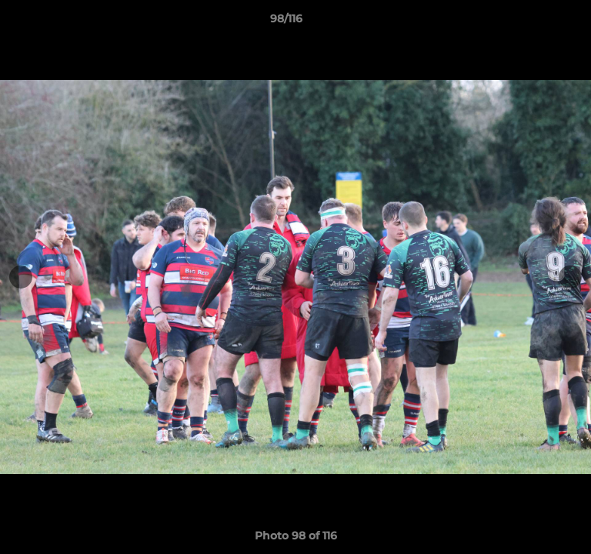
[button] (535, 22)
